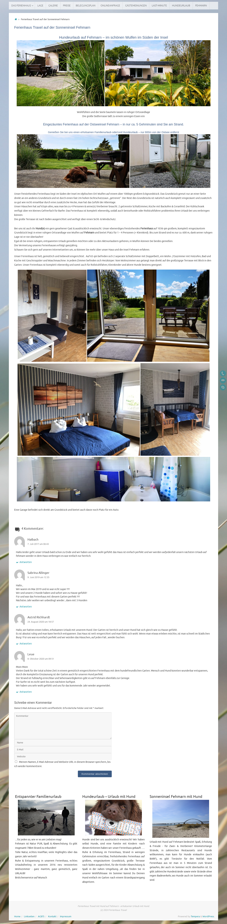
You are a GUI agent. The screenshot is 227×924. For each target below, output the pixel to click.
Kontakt (52, 916)
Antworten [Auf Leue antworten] (24, 692)
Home (17, 916)
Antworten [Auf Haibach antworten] (24, 562)
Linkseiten (29, 916)
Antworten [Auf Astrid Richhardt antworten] (24, 644)
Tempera (195, 916)
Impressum (65, 916)
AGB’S (41, 916)
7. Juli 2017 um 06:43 (38, 544)
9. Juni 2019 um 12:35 (38, 577)
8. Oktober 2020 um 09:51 (40, 658)
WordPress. (209, 916)
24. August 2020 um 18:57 (40, 621)
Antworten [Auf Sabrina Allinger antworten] (24, 607)
